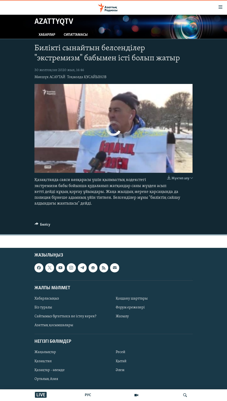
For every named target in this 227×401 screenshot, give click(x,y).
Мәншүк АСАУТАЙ (49, 77)
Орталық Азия (46, 379)
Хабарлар (47, 35)
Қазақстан (43, 361)
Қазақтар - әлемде (49, 370)
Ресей (120, 352)
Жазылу (122, 316)
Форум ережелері (130, 307)
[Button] (43, 225)
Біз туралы (43, 307)
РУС (88, 395)
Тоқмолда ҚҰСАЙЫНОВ (86, 77)
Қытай (121, 361)
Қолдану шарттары (132, 298)
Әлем (120, 370)
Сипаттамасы (76, 35)
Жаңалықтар (45, 352)
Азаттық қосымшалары (53, 325)
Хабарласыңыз (46, 298)
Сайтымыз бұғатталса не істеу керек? (65, 316)
